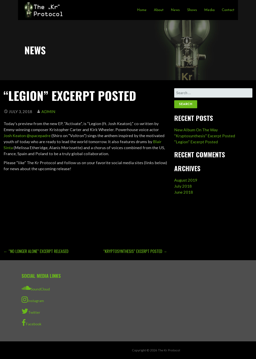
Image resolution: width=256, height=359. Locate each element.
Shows (192, 10)
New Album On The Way (196, 129)
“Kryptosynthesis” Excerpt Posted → (135, 251)
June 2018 (183, 192)
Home (142, 10)
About (159, 10)
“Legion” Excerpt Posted (196, 141)
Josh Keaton (15, 135)
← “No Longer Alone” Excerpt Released (36, 251)
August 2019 (185, 180)
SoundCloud (36, 287)
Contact (228, 10)
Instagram (33, 299)
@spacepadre (39, 135)
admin (48, 111)
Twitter (31, 311)
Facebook (31, 322)
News (175, 10)
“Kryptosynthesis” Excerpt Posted (204, 135)
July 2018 (183, 186)
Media (209, 10)
